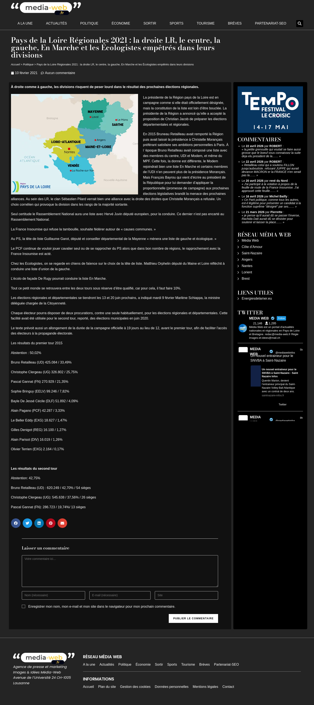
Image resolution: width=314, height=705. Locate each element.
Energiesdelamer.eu (257, 298)
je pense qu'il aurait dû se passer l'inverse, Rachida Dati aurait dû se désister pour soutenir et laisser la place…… (271, 219)
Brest (246, 278)
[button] (299, 23)
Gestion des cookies (135, 686)
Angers (247, 259)
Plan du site (107, 686)
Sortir (149, 23)
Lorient (247, 272)
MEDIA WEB (255, 351)
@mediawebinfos (285, 352)
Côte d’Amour (252, 247)
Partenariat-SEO (270, 23)
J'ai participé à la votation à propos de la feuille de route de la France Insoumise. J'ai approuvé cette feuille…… (270, 187)
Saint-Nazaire (252, 253)
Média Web (250, 240)
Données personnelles (171, 686)
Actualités (56, 23)
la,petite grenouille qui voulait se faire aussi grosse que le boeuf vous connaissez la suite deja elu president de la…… (271, 153)
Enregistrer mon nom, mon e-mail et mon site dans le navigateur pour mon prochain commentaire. (101, 606)
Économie (121, 23)
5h (301, 349)
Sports (177, 23)
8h (301, 417)
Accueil (15, 64)
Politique (89, 23)
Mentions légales (205, 686)
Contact (228, 686)
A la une (25, 23)
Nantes (247, 266)
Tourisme (205, 23)
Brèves (235, 23)
